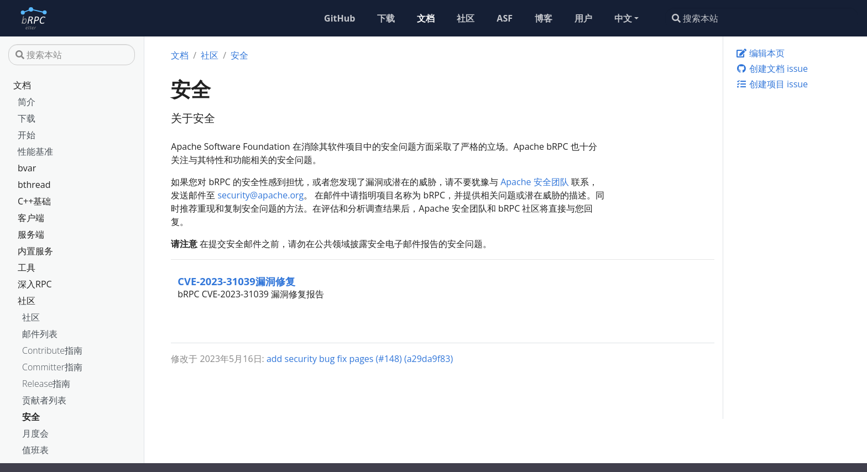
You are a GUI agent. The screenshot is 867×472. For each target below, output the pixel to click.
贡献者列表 (44, 400)
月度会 (35, 433)
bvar (27, 168)
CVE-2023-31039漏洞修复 (236, 281)
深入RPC (35, 284)
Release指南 (46, 383)
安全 (31, 417)
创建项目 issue (772, 84)
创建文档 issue (772, 68)
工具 (26, 267)
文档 (22, 85)
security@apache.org (260, 195)
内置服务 (35, 251)
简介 (26, 102)
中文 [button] (623, 18)
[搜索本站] (761, 18)
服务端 (31, 234)
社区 (26, 301)
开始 (26, 135)
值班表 (35, 450)
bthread (34, 185)
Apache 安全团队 (534, 182)
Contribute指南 (52, 350)
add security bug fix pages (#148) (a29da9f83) (360, 359)
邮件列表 (40, 334)
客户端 (31, 218)
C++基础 (34, 201)
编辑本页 (760, 53)
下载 (26, 118)
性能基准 (35, 151)
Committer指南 (52, 367)
